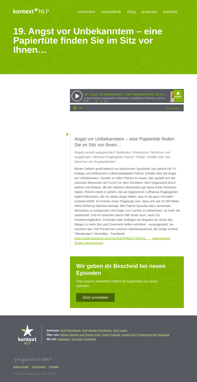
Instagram (63, 339)
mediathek (111, 12)
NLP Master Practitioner (97, 330)
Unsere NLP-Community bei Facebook (145, 334)
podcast (149, 12)
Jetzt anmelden (95, 297)
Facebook (90, 339)
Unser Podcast (111, 334)
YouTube (76, 339)
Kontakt (53, 366)
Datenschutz (21, 366)
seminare (86, 12)
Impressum (39, 366)
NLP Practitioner (71, 330)
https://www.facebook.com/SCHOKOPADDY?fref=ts (112, 238)
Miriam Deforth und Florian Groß (80, 334)
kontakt (170, 12)
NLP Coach (120, 330)
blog (131, 12)
